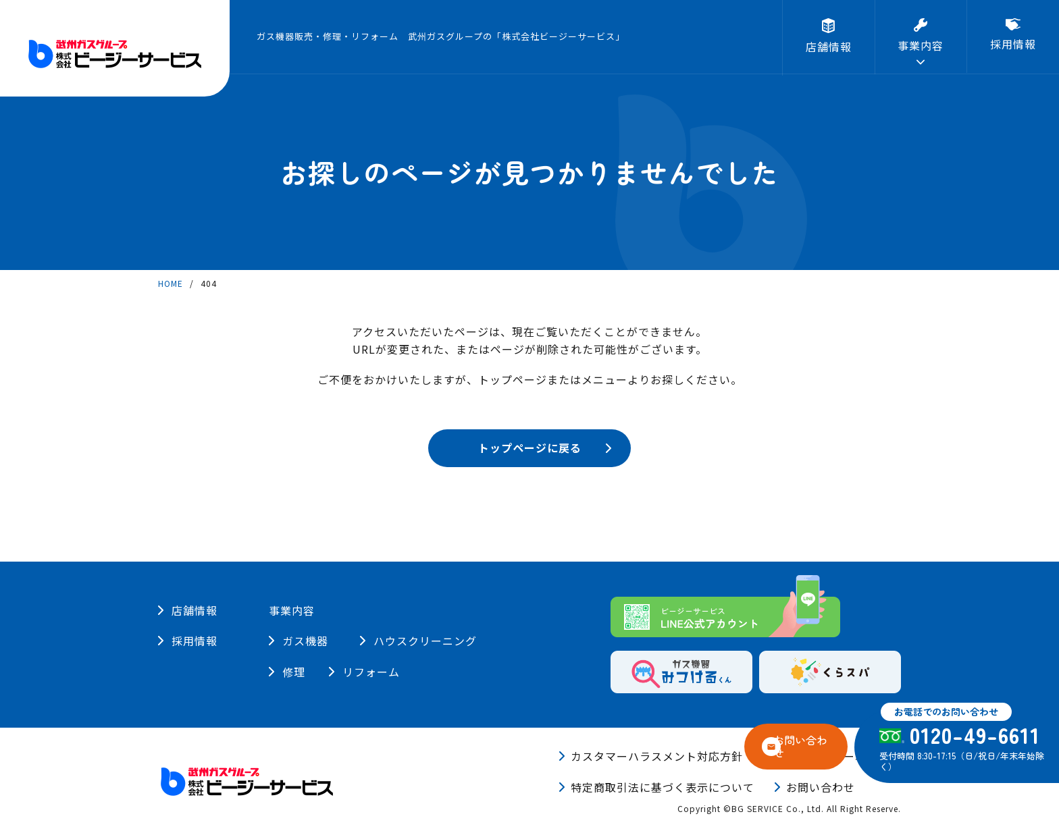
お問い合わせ (820, 787)
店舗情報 (194, 610)
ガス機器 (305, 640)
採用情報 (194, 640)
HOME (170, 283)
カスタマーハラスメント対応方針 (657, 756)
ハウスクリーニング (437, 640)
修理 (397, 672)
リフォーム (311, 672)
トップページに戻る (530, 447)
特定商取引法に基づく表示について (662, 787)
